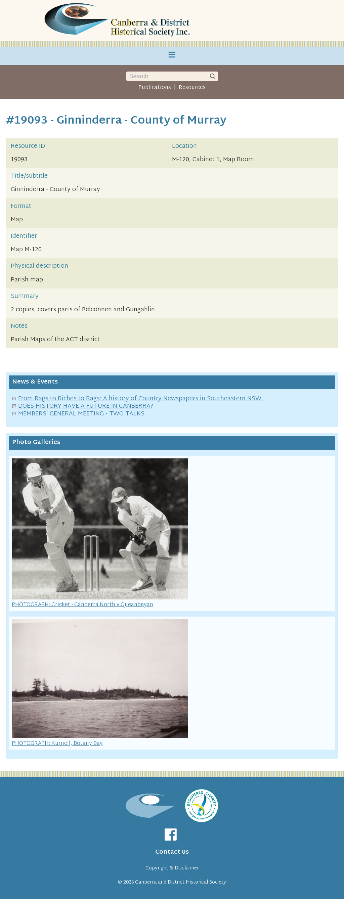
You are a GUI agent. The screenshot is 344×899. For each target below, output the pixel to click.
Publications (154, 88)
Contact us (172, 852)
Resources (192, 88)
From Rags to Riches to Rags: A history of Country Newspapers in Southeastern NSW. (140, 398)
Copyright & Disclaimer (172, 868)
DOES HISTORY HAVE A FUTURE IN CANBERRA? (85, 406)
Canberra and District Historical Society (180, 882)
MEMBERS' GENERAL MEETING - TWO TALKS (81, 413)
